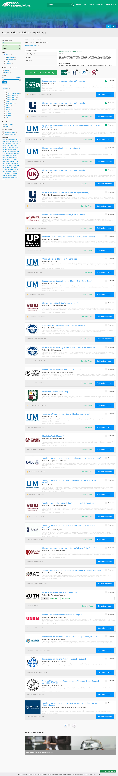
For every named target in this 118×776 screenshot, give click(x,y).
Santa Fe (8, 111)
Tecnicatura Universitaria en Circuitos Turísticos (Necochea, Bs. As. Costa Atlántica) (69, 704)
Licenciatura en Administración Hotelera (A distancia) (63, 81)
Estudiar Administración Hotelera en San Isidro (54, 512)
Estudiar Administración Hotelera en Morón (53, 268)
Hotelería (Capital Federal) (53, 436)
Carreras (78, 4)
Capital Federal (9, 103)
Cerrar (98, 774)
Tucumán (8, 105)
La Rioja (8, 107)
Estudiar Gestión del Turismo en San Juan (53, 401)
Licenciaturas (10, 57)
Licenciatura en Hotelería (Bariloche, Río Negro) (62, 615)
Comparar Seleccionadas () (41, 72)
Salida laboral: (29, 57)
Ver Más (4, 179)
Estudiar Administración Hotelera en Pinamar (53, 467)
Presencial (6, 70)
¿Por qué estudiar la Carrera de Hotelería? (39, 752)
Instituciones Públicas (10, 134)
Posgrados (91, 4)
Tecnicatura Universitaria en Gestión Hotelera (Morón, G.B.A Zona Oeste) (69, 481)
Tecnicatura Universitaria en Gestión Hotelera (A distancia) (66, 414)
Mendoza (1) (54, 598)
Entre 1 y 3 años (8, 124)
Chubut (7, 117)
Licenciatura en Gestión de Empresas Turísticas (61, 592)
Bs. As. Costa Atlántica (13, 93)
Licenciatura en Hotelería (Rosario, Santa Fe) (60, 303)
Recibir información (104, 95)
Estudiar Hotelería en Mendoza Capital (52, 356)
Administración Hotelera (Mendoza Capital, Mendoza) (64, 325)
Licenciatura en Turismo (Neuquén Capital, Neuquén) (64, 659)
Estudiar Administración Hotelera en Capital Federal (55, 246)
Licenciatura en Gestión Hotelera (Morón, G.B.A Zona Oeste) (67, 281)
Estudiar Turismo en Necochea (50, 713)
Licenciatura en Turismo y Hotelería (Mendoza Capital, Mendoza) (68, 347)
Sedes (45, 598)
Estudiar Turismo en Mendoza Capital (51, 578)
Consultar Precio (86, 117)
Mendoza (8, 101)
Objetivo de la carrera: (31, 50)
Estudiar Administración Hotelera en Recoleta (53, 201)
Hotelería (38, 39)
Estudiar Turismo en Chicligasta (50, 379)
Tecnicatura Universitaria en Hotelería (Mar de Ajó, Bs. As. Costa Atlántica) (68, 526)
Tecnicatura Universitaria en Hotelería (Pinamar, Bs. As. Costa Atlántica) (71, 458)
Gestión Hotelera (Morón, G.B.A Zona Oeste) (60, 259)
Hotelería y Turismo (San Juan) (55, 392)
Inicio (26, 39)
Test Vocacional (99, 4)
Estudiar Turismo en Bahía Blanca (51, 691)
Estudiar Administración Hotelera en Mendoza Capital (55, 333)
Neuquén (8, 109)
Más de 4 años (8, 126)
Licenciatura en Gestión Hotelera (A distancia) (61, 148)
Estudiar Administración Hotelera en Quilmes (53, 557)
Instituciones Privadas (10, 132)
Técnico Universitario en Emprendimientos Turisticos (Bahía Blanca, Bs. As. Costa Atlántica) (71, 682)
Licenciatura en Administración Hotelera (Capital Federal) (65, 192)
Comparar (109, 80)
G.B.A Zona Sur (11, 99)
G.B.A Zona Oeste (11, 95)
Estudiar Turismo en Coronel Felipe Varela (53, 646)
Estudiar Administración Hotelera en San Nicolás (54, 445)
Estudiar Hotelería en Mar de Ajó (50, 536)
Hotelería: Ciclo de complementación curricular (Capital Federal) (68, 237)
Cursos (84, 4)
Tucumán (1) (65, 598)
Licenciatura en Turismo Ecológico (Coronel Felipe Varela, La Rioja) (70, 637)
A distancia (7, 72)
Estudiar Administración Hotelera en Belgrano (53, 224)
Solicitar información (104, 117)
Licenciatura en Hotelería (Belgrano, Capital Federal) (63, 215)
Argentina (5, 88)
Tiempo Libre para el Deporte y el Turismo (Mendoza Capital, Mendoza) (71, 570)
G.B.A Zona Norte (11, 97)
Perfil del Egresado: (31, 54)
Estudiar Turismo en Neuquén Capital (51, 667)
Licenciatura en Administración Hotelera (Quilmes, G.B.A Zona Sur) (69, 548)
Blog (114, 4)
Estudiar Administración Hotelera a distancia (53, 90)
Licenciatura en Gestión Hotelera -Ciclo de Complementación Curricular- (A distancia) (71, 126)
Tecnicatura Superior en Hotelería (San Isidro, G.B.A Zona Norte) (68, 503)
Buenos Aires (9, 91)
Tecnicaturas (10, 59)
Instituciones (108, 4)
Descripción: (29, 60)
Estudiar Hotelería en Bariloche (50, 624)
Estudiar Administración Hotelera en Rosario (53, 312)
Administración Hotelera (31, 45)
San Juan (8, 113)
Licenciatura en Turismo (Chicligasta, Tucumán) (61, 370)
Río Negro (8, 115)
